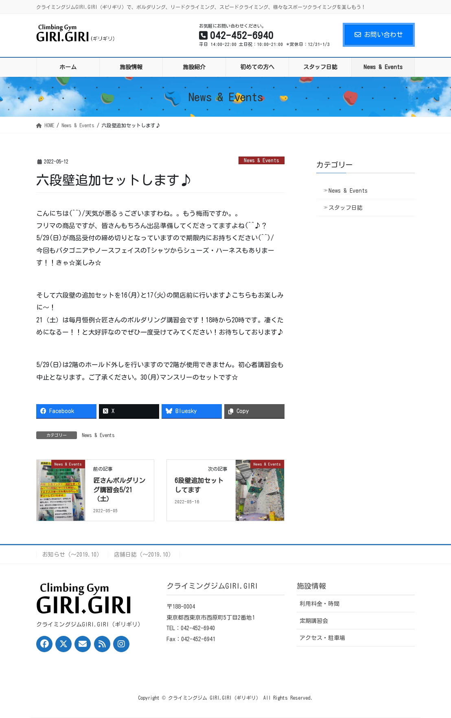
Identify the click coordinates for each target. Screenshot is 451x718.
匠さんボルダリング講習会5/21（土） (119, 489)
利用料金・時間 (319, 604)
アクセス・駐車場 (322, 638)
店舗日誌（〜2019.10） (144, 554)
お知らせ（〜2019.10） (72, 554)
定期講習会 (314, 621)
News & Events (261, 160)
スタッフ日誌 (345, 208)
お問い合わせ (379, 34)
